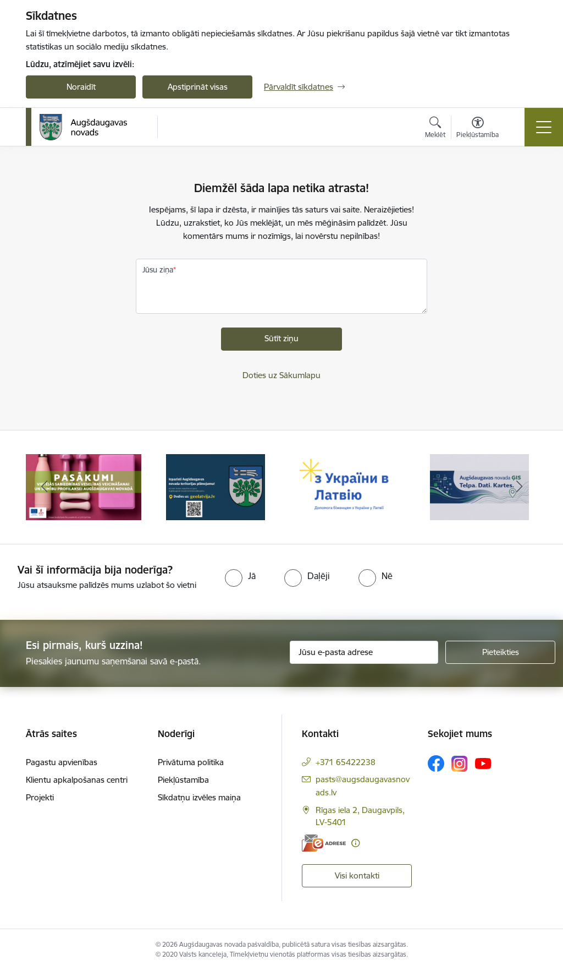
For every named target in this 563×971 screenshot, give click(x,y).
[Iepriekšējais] (44, 487)
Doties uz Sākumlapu (281, 375)
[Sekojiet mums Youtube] (483, 763)
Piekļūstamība (183, 779)
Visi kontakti (357, 875)
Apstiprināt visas (198, 86)
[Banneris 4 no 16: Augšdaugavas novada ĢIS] (479, 486)
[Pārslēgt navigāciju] (544, 127)
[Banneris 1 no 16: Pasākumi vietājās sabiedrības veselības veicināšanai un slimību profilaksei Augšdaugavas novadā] (83, 486)
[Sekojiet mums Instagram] (459, 764)
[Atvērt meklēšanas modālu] (435, 129)
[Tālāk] (519, 487)
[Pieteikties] (500, 652)
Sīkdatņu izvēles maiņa (199, 797)
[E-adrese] (324, 843)
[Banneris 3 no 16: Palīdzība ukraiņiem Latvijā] (347, 486)
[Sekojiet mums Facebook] (436, 763)
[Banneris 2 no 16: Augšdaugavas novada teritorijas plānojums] (216, 486)
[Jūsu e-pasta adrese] (364, 652)
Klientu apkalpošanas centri (77, 779)
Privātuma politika (191, 762)
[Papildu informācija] (355, 843)
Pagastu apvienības (61, 762)
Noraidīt (81, 86)
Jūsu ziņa (157, 270)
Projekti (40, 797)
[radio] (240, 575)
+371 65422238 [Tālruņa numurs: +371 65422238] (346, 762)
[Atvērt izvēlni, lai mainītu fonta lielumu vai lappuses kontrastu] (477, 129)
